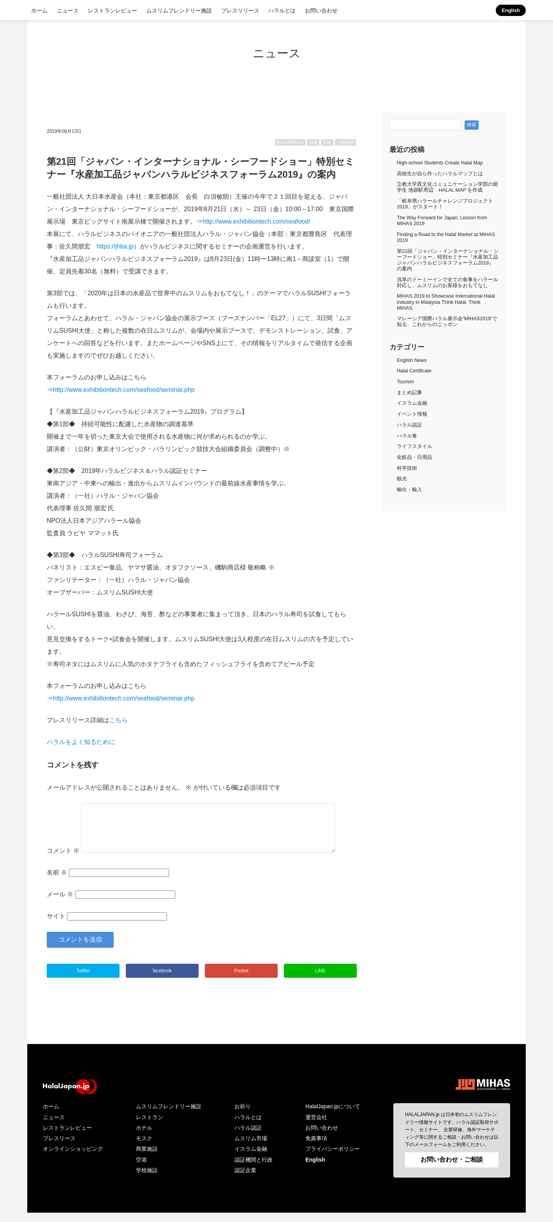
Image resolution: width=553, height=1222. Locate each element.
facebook (162, 980)
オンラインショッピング (73, 1158)
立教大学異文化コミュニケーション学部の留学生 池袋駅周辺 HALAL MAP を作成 (447, 187)
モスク (144, 1147)
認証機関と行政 (253, 1169)
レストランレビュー (112, 10)
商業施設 (147, 1158)
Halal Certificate (414, 371)
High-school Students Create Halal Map (440, 163)
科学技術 (407, 468)
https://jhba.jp (115, 246)
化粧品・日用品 (414, 457)
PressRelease (290, 142)
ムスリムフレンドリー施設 (179, 10)
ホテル (144, 1137)
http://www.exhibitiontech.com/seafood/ (256, 221)
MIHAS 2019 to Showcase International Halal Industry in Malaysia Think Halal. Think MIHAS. (446, 301)
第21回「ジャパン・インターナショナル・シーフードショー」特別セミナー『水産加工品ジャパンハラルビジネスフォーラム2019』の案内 (447, 260)
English (511, 10)
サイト (56, 925)
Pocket (241, 980)
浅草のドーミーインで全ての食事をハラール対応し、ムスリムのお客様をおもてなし (447, 282)
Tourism (405, 381)
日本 (327, 142)
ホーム (39, 10)
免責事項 (316, 1147)
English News (411, 360)
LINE (320, 980)
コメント (63, 860)
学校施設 (147, 1179)
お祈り (242, 1116)
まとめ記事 (409, 392)
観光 (402, 478)
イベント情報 (412, 414)
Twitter (83, 980)
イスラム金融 (412, 403)
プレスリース (59, 1147)
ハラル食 (407, 436)
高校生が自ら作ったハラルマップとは (440, 173)
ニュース (68, 10)
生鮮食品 (345, 142)
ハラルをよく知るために (81, 742)
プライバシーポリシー (332, 1158)
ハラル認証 (409, 425)
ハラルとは (282, 10)
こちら (118, 720)
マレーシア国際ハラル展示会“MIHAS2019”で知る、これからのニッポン (447, 321)
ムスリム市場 (250, 1147)
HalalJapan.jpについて (332, 1116)
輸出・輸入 (409, 489)
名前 (57, 881)
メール (60, 903)
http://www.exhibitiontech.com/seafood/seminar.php (124, 389)
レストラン (149, 1126)
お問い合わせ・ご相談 (452, 1169)
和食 (313, 142)
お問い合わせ (321, 10)
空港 (141, 1169)
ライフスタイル (414, 446)
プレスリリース (240, 10)
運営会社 (316, 1126)
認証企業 (245, 1179)
